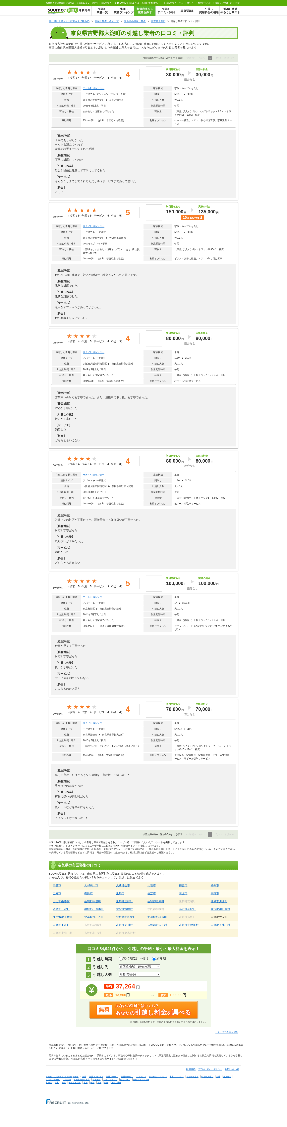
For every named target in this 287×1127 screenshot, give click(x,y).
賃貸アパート (112, 1076)
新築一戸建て (193, 1076)
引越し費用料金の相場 (209, 10)
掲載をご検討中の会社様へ (228, 3)
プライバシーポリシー (210, 1069)
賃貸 (84, 1076)
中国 (106, 1082)
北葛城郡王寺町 (94, 917)
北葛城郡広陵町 (126, 917)
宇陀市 (215, 893)
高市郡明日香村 (220, 909)
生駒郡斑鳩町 (155, 901)
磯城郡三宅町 (61, 909)
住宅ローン (125, 1079)
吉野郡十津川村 (189, 925)
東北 (57, 1082)
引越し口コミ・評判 (166, 10)
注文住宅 (227, 1076)
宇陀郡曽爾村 (124, 909)
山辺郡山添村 (61, 901)
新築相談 (96, 1079)
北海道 (49, 1082)
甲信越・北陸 (75, 1082)
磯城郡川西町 (219, 901)
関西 (92, 1082)
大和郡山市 (123, 885)
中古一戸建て (207, 1076)
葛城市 (183, 893)
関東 (64, 1082)
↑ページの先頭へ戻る (226, 1032)
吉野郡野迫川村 (157, 925)
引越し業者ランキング (123, 10)
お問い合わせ (204, 3)
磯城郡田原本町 (94, 909)
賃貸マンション (96, 1076)
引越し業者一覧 (102, 10)
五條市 (57, 893)
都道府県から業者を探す (145, 10)
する (173, 3)
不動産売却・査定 (82, 1079)
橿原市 (183, 885)
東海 (85, 1082)
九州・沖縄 (116, 1082)
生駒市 (120, 893)
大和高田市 (91, 885)
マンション (141, 1076)
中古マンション (177, 1076)
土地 (218, 1076)
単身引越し (188, 10)
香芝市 (151, 893)
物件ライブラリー (141, 1079)
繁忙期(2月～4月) (135, 958)
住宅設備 (67, 1079)
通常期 (161, 958)
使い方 (190, 3)
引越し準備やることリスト (230, 10)
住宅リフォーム (53, 1079)
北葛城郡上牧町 (62, 917)
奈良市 (57, 885)
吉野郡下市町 (61, 925)
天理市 (151, 885)
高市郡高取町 (187, 909)
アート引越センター (93, 88)
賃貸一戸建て (127, 1076)
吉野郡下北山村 (220, 925)
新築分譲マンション (158, 1076)
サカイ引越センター (93, 226)
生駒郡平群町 (92, 901)
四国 (99, 1082)
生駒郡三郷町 (124, 901)
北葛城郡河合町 (157, 917)
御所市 (88, 893)
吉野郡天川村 (124, 925)
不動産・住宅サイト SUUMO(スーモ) (62, 1076)
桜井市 (215, 885)
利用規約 (191, 1069)
